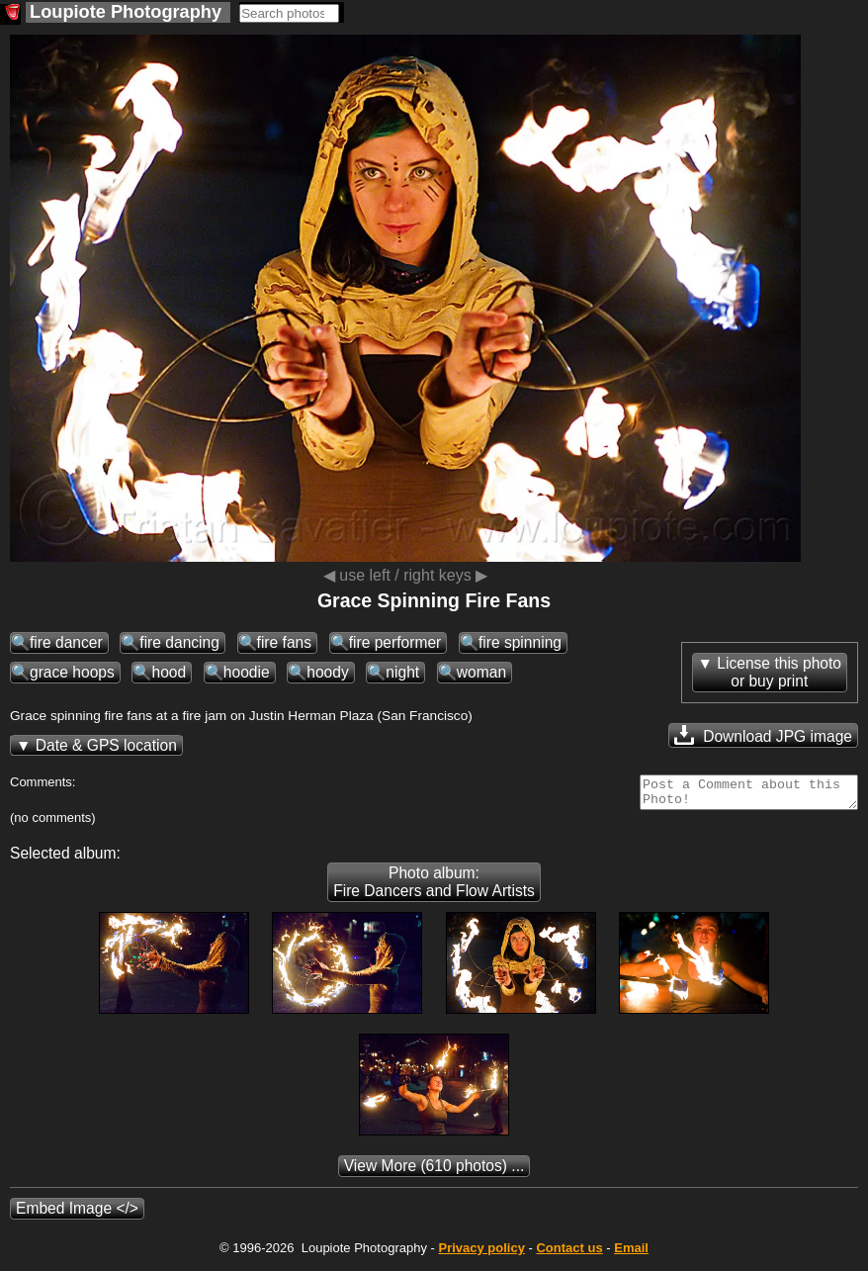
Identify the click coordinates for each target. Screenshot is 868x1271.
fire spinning (520, 642)
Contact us (569, 1253)
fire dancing (179, 642)
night (402, 672)
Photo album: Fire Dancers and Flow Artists (434, 887)
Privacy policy (481, 1253)
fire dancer (66, 642)
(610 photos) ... (434, 1171)
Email (631, 1253)
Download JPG (763, 735)
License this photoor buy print (779, 672)
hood (168, 672)
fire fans (284, 642)
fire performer (395, 642)
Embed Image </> (77, 1214)
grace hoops (72, 672)
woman (481, 672)
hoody (327, 672)
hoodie (246, 672)
